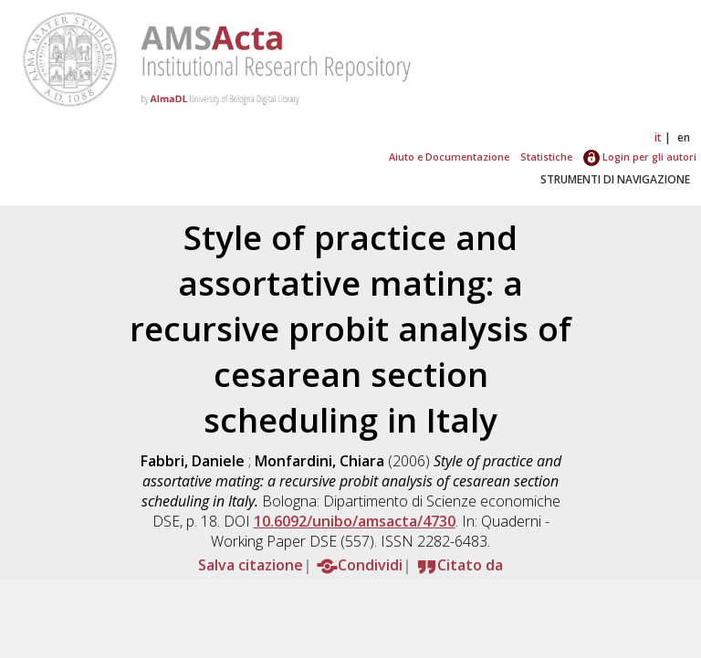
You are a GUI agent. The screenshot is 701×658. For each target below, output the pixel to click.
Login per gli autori (639, 156)
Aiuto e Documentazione (449, 156)
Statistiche (546, 156)
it (658, 137)
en (683, 137)
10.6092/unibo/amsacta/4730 (354, 521)
